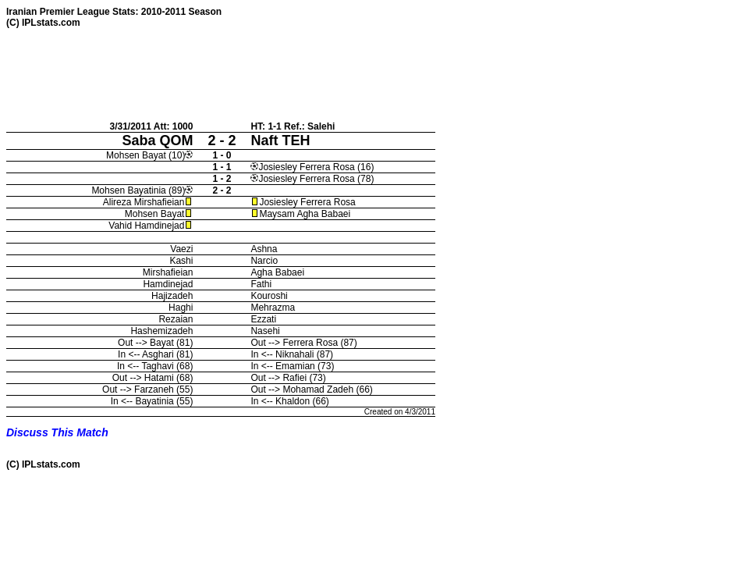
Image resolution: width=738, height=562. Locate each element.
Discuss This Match (57, 432)
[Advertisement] (290, 74)
